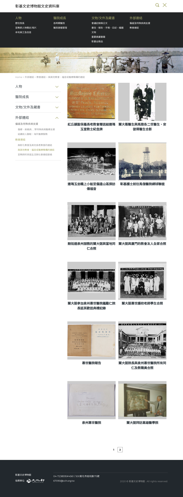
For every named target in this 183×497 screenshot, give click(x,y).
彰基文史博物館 (23, 475)
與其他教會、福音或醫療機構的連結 (66, 77)
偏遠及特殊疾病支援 (140, 23)
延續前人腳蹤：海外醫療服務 (33, 134)
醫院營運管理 (60, 27)
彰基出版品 (97, 41)
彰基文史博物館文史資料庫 (37, 6)
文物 (94, 32)
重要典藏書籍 (98, 37)
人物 (18, 18)
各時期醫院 (59, 23)
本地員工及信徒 (23, 32)
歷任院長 (19, 23)
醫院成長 (59, 18)
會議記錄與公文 (100, 23)
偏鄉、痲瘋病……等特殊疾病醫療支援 (36, 129)
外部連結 (136, 18)
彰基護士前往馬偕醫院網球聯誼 (142, 184)
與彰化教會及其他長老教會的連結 (35, 145)
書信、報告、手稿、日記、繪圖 (108, 27)
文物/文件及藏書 (103, 18)
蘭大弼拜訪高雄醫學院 (142, 423)
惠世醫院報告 (91, 363)
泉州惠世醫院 (91, 423)
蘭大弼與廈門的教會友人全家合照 (142, 244)
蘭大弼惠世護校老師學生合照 (142, 303)
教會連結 (134, 27)
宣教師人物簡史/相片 (26, 27)
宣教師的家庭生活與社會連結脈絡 (35, 154)
